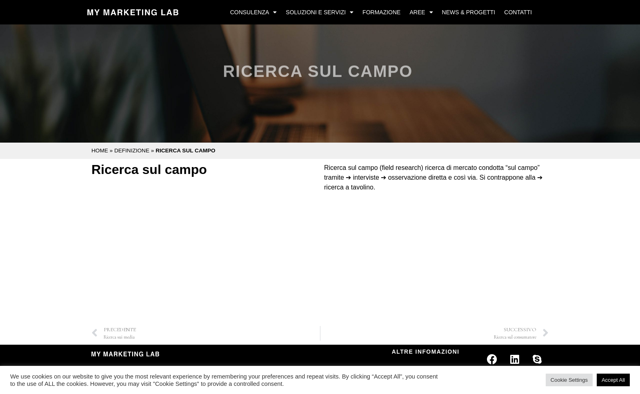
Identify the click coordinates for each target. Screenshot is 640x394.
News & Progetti (469, 12)
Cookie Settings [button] (569, 380)
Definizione (131, 150)
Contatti (518, 12)
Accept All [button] (613, 380)
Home (99, 150)
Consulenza (253, 12)
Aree (421, 12)
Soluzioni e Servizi (319, 12)
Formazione (381, 12)
